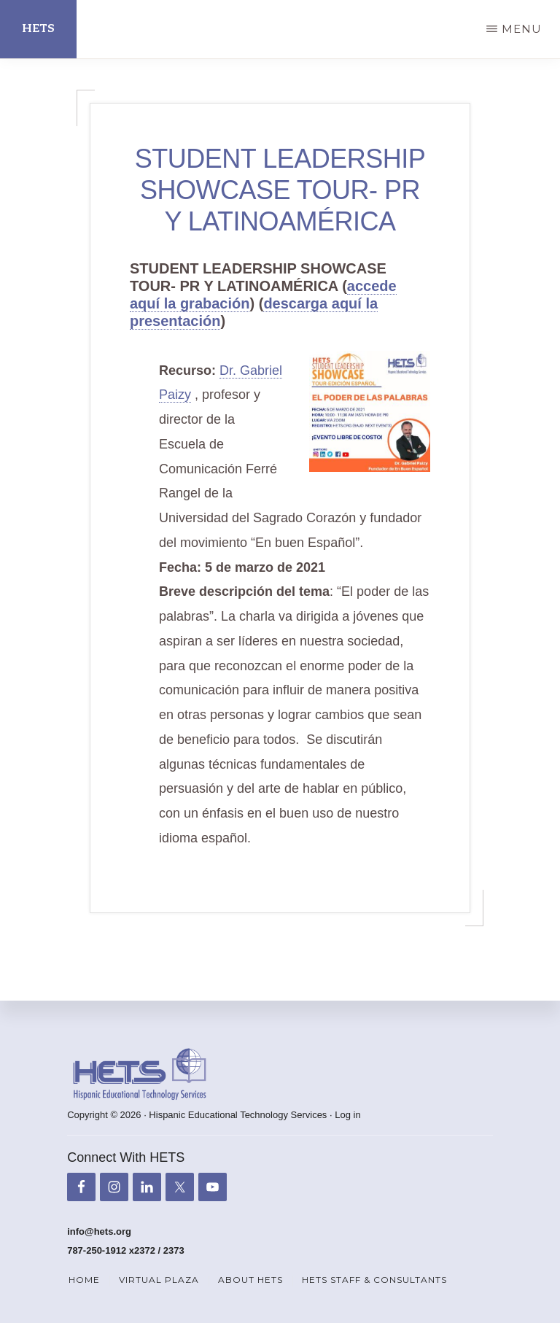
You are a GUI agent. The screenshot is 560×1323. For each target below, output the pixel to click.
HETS (38, 29)
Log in (347, 1114)
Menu (522, 29)
